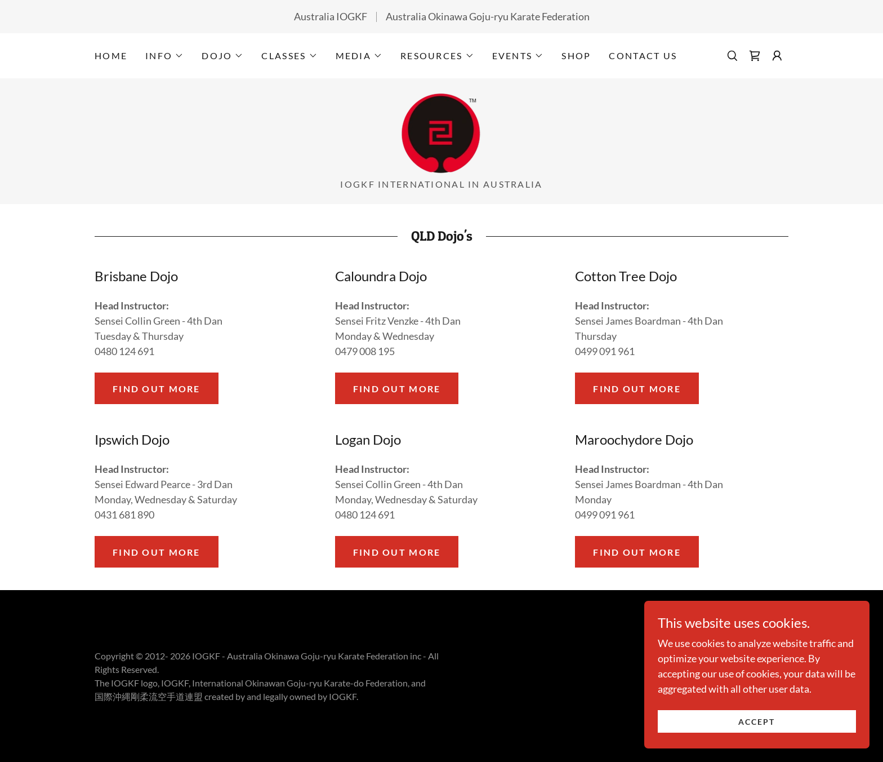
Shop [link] (576, 55)
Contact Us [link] (643, 55)
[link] (754, 56)
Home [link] (111, 55)
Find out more (156, 388)
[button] (164, 56)
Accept (756, 729)
